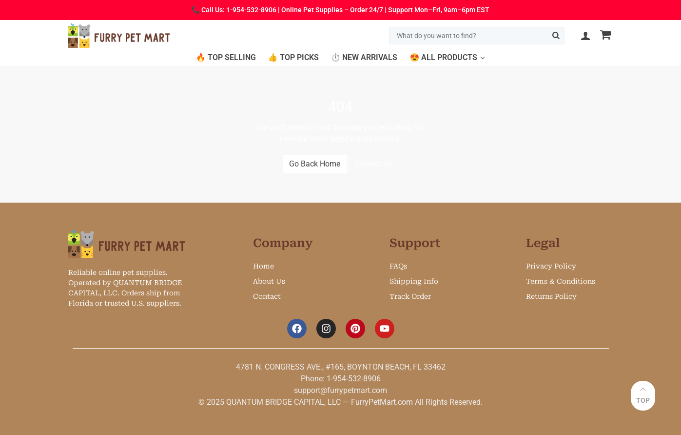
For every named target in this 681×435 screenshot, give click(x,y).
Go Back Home (314, 163)
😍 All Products (443, 57)
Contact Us (373, 163)
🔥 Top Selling (226, 57)
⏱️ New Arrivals (364, 57)
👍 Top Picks (293, 57)
